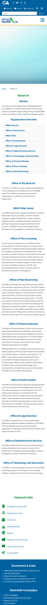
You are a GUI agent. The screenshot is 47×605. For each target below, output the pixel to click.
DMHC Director (12, 125)
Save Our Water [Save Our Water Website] (10, 603)
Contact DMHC (13, 553)
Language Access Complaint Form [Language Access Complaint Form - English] (17, 579)
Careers (18, 8)
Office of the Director (15, 130)
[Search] (19, 13)
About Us (8, 8)
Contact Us (29, 8)
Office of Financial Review (17, 161)
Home (4, 89)
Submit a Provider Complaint (15, 576)
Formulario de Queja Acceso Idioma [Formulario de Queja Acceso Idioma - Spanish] (17, 581)
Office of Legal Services (16, 146)
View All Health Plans (12, 573)
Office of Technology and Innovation (22, 156)
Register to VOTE (10, 600)
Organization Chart (14, 513)
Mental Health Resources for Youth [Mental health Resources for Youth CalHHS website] (17, 598)
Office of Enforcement (16, 140)
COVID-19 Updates (11, 595)
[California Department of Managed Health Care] (10, 20)
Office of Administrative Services (20, 151)
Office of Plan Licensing (16, 166)
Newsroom (11, 520)
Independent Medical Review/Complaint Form (22, 570)
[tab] (37, 8)
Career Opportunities (15, 546)
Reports (10, 533)
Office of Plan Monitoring (17, 171)
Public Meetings (13, 526)
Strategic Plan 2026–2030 (17, 506)
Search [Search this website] (41, 13)
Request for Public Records (17, 539)
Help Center (11, 135)
